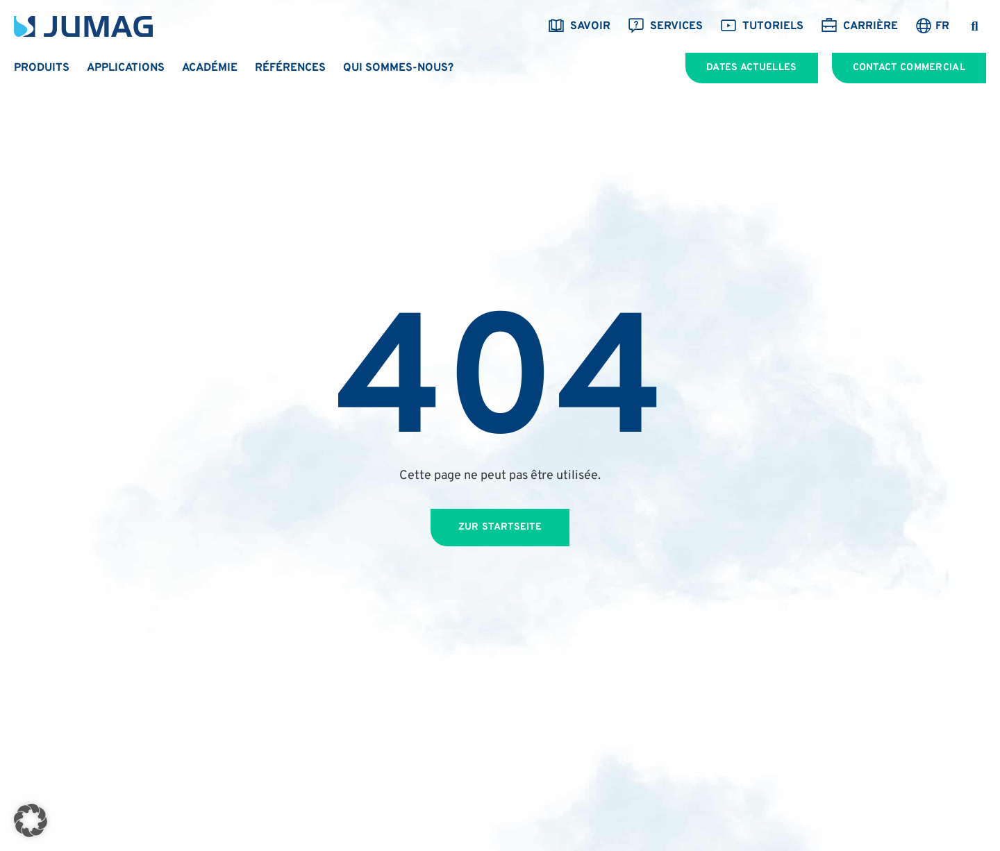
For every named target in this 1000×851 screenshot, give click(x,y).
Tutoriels (761, 26)
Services (665, 26)
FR (942, 26)
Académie (210, 68)
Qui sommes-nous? (398, 68)
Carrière (859, 26)
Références (290, 68)
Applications (126, 68)
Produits (41, 68)
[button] (974, 26)
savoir (579, 26)
